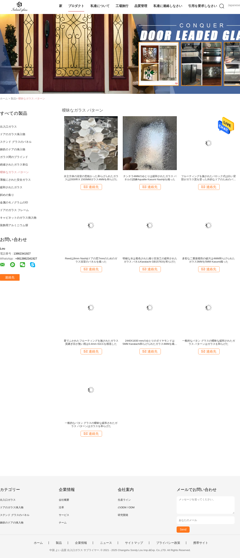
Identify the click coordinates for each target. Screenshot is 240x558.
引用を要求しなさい (202, 6)
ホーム (38, 542)
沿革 (61, 507)
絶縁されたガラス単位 (14, 164)
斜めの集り (7, 194)
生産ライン (124, 499)
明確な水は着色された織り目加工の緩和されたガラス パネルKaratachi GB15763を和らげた (150, 260)
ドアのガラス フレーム (14, 210)
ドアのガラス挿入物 (12, 134)
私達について (100, 6)
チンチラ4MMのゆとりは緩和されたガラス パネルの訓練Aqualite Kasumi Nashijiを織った (150, 178)
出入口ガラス (8, 126)
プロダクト (76, 6)
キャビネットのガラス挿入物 (18, 217)
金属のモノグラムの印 (14, 202)
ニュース (106, 542)
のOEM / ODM (126, 507)
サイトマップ (134, 542)
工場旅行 (122, 6)
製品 (59, 542)
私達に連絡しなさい (167, 6)
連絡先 (10, 277)
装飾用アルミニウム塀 (14, 225)
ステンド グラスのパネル (16, 141)
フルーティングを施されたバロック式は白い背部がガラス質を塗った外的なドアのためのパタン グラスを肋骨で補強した (208, 178)
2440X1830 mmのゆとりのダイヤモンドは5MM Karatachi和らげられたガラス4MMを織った (150, 342)
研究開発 (123, 514)
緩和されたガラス (11, 187)
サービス (64, 514)
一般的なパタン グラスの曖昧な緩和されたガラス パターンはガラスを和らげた (208, 342)
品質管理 (140, 6)
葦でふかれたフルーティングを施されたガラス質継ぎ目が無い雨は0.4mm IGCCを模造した (91, 342)
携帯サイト (200, 542)
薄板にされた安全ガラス (15, 179)
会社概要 (64, 499)
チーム (63, 522)
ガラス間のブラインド (14, 157)
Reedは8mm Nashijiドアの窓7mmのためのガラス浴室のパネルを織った (91, 260)
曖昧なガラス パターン (31, 98)
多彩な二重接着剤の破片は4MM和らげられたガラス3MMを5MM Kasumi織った (208, 260)
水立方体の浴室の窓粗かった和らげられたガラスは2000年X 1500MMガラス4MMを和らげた (91, 178)
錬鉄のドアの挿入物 (12, 149)
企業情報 (81, 542)
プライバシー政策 (168, 542)
